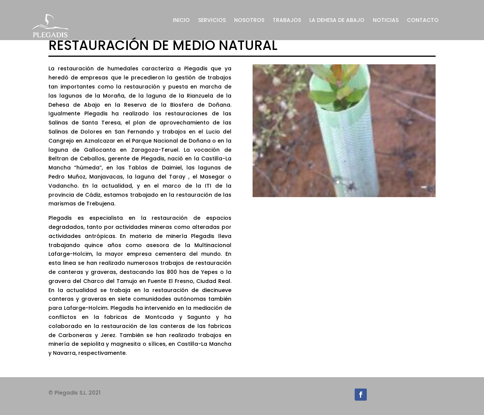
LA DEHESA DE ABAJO (337, 20)
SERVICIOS (212, 20)
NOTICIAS (386, 20)
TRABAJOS (287, 20)
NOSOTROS (249, 20)
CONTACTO (423, 20)
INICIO (181, 20)
